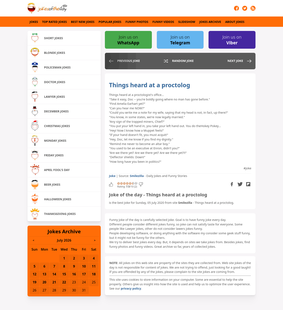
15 (64, 274)
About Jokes (235, 22)
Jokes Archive (210, 22)
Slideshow (186, 22)
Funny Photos (137, 22)
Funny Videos (163, 22)
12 (34, 274)
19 (34, 282)
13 (44, 274)
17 (84, 274)
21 (54, 282)
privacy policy (131, 288)
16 (74, 274)
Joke (112, 176)
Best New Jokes (83, 22)
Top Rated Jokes (54, 22)
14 (54, 274)
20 (44, 282)
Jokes (34, 22)
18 (94, 274)
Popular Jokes (110, 22)
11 (94, 266)
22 (64, 282)
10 (84, 266)
